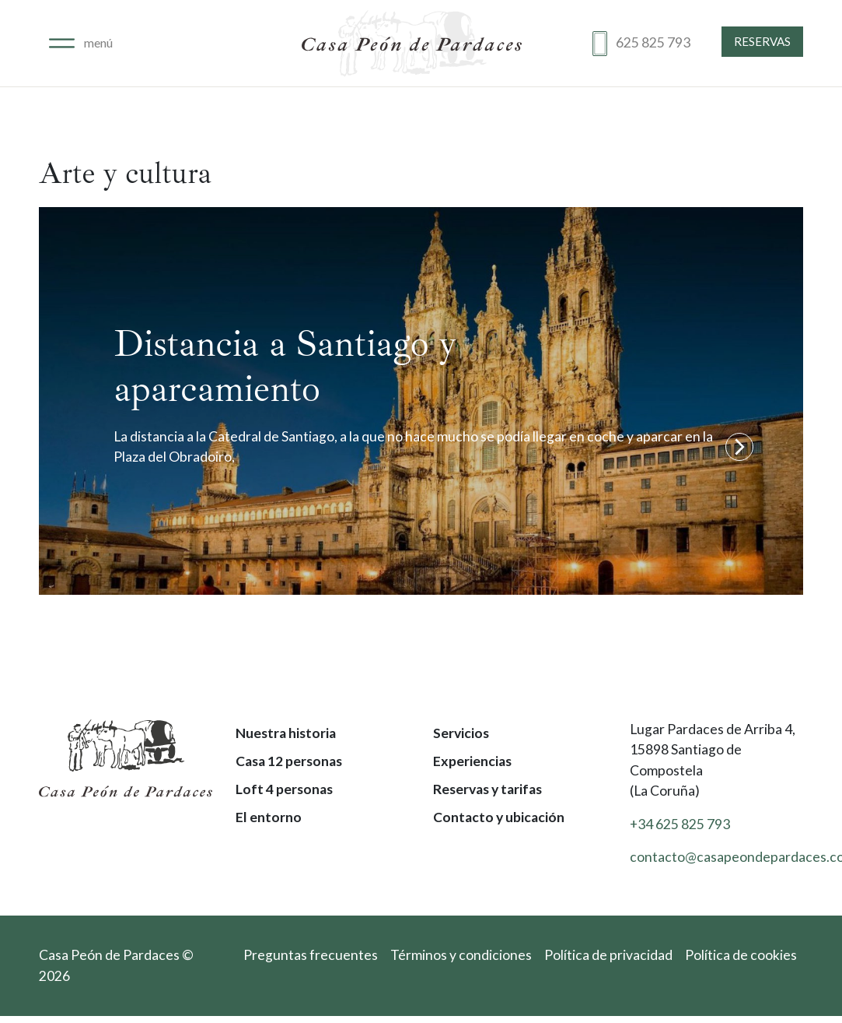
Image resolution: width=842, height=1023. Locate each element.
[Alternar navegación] (81, 43)
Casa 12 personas (289, 761)
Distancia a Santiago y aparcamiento (285, 366)
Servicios (461, 733)
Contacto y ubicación (498, 817)
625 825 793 (653, 42)
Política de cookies (741, 955)
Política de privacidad (608, 955)
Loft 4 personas (284, 789)
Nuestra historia (286, 733)
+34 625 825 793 (680, 824)
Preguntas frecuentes (310, 955)
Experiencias (472, 761)
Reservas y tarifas (487, 789)
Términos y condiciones (461, 955)
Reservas (762, 41)
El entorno (269, 817)
